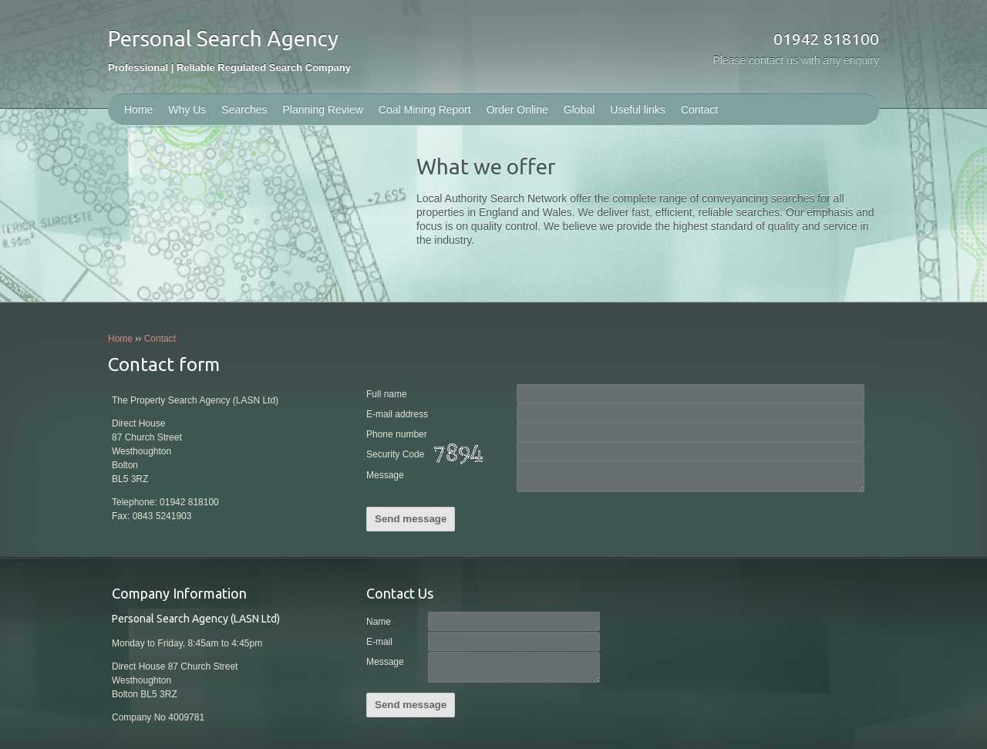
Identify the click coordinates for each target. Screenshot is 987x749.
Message (385, 475)
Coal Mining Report (425, 109)
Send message (410, 519)
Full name (386, 394)
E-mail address (397, 414)
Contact (699, 109)
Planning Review (323, 109)
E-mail (379, 641)
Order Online (517, 109)
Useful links (637, 109)
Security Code (427, 454)
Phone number (396, 434)
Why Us (187, 109)
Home (138, 109)
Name (378, 621)
